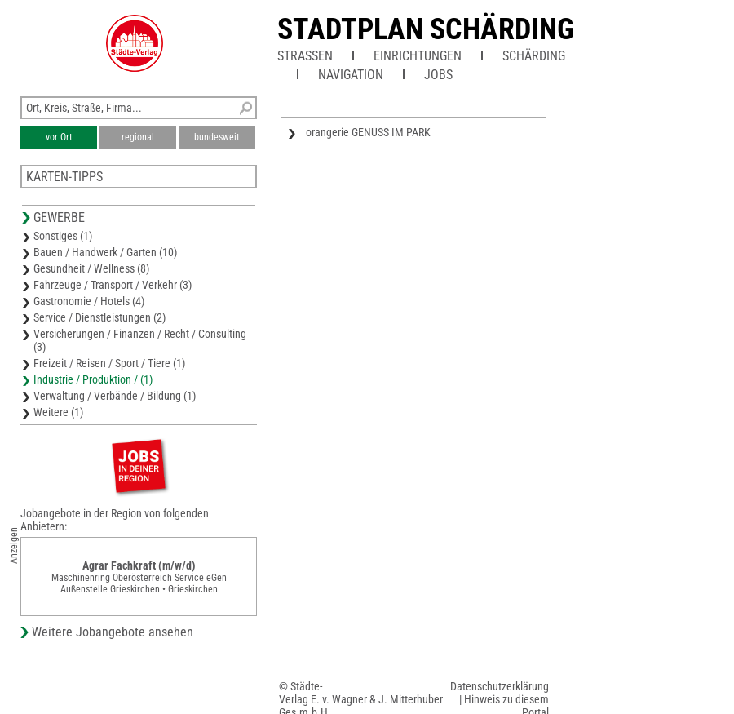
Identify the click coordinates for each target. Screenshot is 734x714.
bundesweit (217, 137)
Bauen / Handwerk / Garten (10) (105, 252)
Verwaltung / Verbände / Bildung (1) (114, 395)
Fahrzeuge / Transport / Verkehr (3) (112, 284)
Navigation (350, 74)
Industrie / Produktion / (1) (93, 379)
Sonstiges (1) (62, 235)
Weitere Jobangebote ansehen (112, 632)
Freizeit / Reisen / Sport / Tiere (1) (109, 363)
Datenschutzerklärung (499, 686)
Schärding (533, 56)
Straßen (305, 56)
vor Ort (59, 137)
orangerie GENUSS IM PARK (368, 132)
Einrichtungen (418, 56)
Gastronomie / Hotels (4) (88, 301)
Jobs (438, 74)
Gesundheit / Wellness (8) (91, 268)
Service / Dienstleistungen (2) (99, 317)
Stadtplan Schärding (425, 29)
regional (138, 137)
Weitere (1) (58, 412)
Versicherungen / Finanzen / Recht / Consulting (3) (139, 340)
